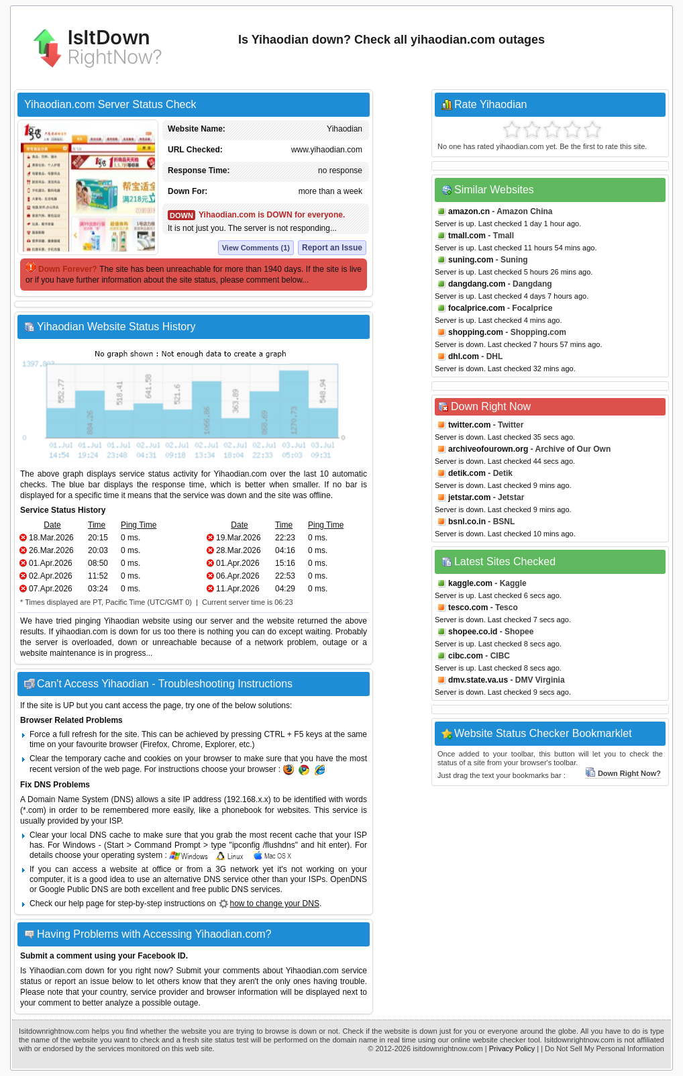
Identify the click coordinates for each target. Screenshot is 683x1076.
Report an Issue (332, 247)
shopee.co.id (472, 631)
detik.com (467, 473)
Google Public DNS (73, 889)
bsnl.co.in (467, 521)
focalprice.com (476, 308)
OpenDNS (348, 879)
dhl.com (463, 356)
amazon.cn (469, 211)
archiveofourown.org (488, 449)
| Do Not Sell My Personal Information (602, 1048)
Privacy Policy (512, 1048)
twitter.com (469, 425)
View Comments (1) (256, 248)
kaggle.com (470, 583)
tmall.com (467, 235)
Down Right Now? (623, 773)
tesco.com (468, 607)
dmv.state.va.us (478, 680)
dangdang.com (476, 284)
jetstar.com (469, 497)
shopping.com (475, 332)
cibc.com (465, 656)
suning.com (470, 259)
